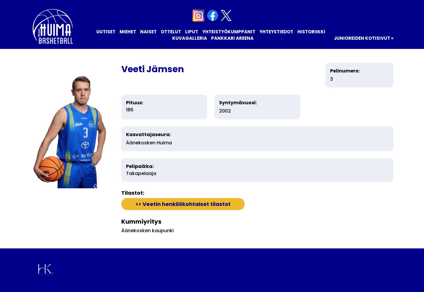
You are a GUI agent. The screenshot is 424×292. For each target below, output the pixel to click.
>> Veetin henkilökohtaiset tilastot (183, 204)
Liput (191, 32)
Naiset (148, 32)
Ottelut (171, 32)
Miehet (128, 32)
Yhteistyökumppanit (228, 32)
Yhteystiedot (276, 32)
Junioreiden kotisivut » (363, 38)
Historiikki (311, 32)
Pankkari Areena (232, 38)
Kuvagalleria (189, 38)
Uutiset (105, 32)
